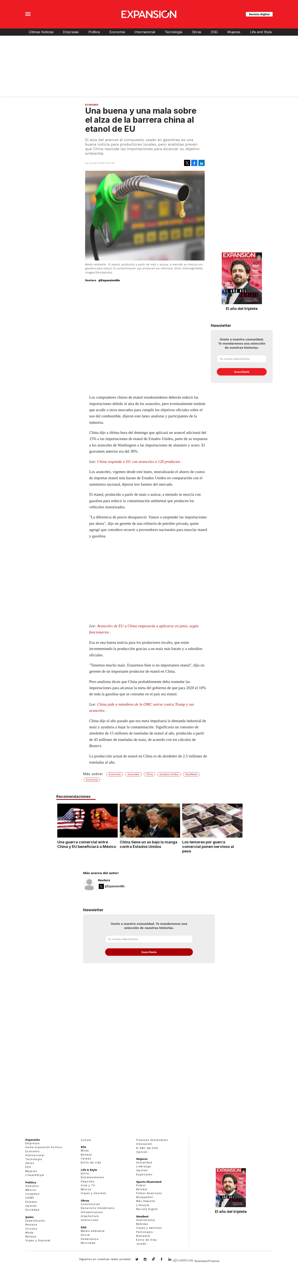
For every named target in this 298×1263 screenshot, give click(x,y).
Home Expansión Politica (43, 1147)
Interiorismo (90, 1220)
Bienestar (143, 1235)
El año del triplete (242, 308)
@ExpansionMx (109, 280)
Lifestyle (143, 1205)
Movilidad (88, 1242)
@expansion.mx (153, 1259)
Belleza (30, 1236)
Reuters (104, 880)
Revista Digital (259, 14)
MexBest (142, 1216)
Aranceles (133, 774)
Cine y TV (88, 1185)
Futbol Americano (149, 1193)
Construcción (90, 1204)
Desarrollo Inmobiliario (98, 1208)
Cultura (86, 1140)
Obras (196, 32)
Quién (29, 1217)
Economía (117, 32)
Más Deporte (145, 1201)
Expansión (32, 1139)
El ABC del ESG (147, 1148)
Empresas (71, 32)
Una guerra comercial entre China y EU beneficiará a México (85, 844)
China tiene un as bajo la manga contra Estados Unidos (147, 844)
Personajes (144, 1232)
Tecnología (173, 32)
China (149, 774)
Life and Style (261, 32)
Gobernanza (90, 1239)
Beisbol (142, 1189)
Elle (83, 1147)
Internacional (144, 32)
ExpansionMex (164, 1259)
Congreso (32, 1193)
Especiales (144, 1174)
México (30, 1189)
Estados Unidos (169, 774)
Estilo (85, 1173)
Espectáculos (35, 1220)
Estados (31, 1201)
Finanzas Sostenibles (152, 1140)
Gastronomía (145, 1220)
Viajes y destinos (149, 1227)
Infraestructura (92, 1212)
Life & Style (89, 1169)
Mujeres (233, 32)
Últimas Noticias (41, 32)
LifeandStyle (34, 1175)
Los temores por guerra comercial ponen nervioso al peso (207, 846)
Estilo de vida (91, 1162)
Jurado (141, 1243)
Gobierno (32, 1186)
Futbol (140, 1185)
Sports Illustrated (148, 1181)
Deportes (88, 1181)
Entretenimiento (92, 1177)
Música (86, 1189)
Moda (29, 1232)
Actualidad (144, 1162)
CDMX (29, 1197)
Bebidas (142, 1223)
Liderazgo (143, 1166)
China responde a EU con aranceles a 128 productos (138, 461)
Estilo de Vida (146, 1239)
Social (85, 1234)
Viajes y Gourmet (37, 1240)
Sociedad (32, 1209)
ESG (214, 32)
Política (94, 32)
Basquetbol (144, 1197)
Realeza (31, 1224)
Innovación (144, 1143)
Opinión (31, 1205)
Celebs (86, 1158)
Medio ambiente (93, 1230)
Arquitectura (90, 1216)
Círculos (31, 1228)
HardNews (191, 774)
